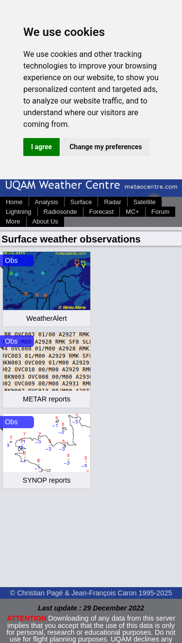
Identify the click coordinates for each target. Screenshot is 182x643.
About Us (45, 221)
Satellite (144, 202)
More (13, 221)
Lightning (19, 211)
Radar (112, 202)
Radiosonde (60, 211)
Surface (81, 202)
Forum (160, 211)
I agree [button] (41, 147)
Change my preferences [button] (105, 147)
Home (14, 202)
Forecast (101, 211)
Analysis (46, 202)
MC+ (132, 211)
